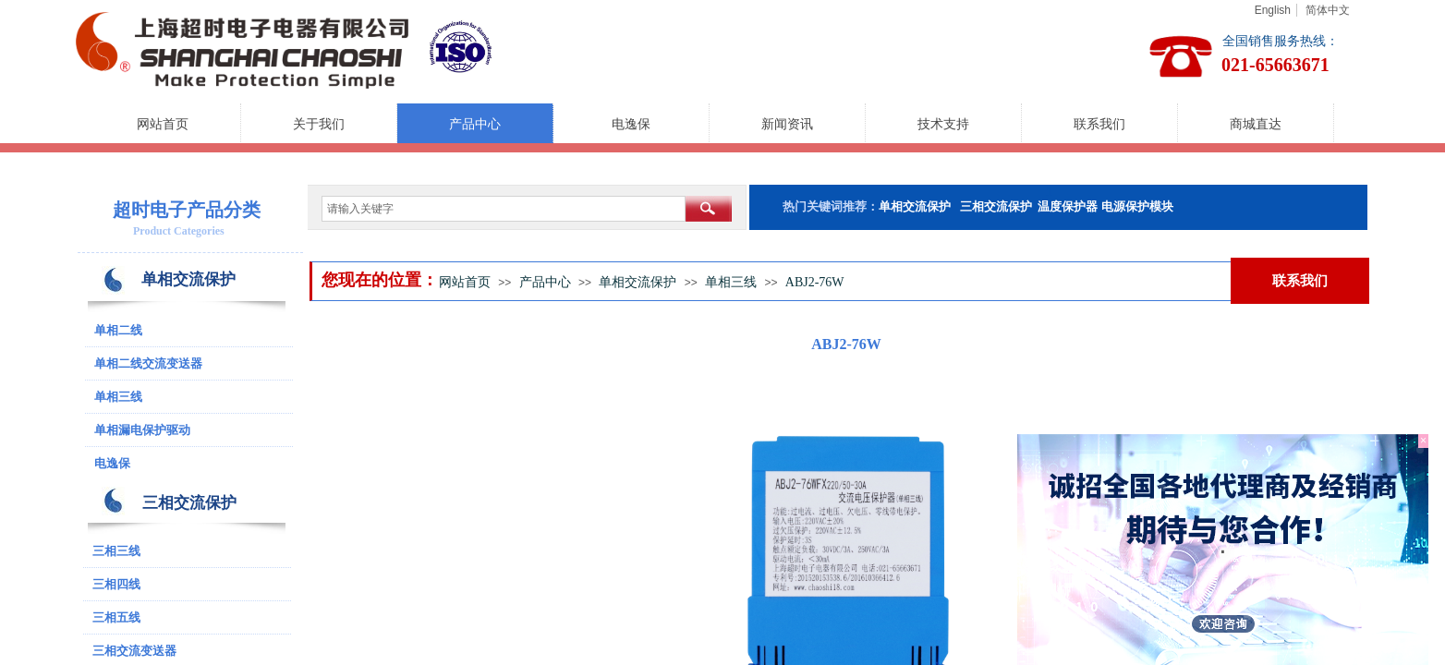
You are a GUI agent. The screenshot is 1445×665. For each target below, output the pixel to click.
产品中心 (475, 124)
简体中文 (1327, 10)
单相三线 (731, 282)
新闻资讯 (787, 124)
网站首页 (162, 124)
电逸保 (631, 124)
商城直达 (1255, 124)
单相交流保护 (637, 282)
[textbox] (504, 209)
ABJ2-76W (814, 282)
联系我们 (1099, 124)
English (1273, 10)
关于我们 (319, 124)
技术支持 (943, 124)
